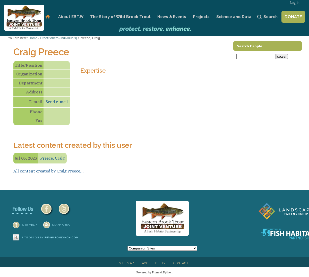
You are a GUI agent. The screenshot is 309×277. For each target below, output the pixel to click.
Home (47, 17)
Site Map (126, 263)
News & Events (171, 16)
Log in (294, 3)
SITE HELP (29, 225)
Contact (180, 263)
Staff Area (61, 225)
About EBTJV (70, 16)
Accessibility (154, 263)
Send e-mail (57, 102)
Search (270, 16)
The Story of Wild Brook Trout (120, 16)
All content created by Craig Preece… (48, 171)
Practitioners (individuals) (58, 38)
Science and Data (234, 16)
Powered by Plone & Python (154, 272)
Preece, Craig (52, 158)
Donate (293, 16)
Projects (201, 16)
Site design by (50, 237)
